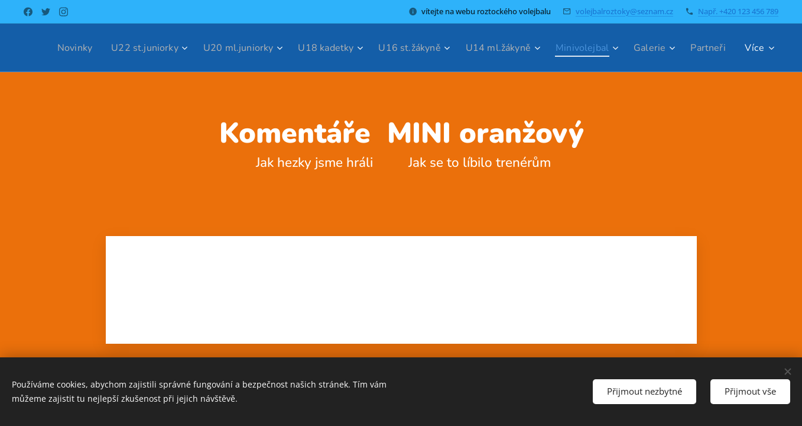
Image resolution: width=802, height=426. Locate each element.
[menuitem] (99, 48)
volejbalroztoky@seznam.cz (624, 11)
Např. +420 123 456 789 (738, 11)
